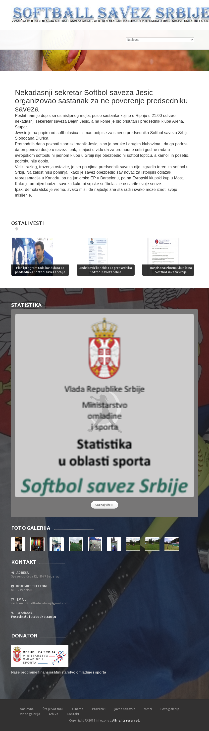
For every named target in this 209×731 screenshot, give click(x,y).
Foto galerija (169, 709)
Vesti (148, 709)
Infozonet (103, 720)
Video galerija (30, 714)
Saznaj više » (104, 505)
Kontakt (73, 714)
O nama (77, 709)
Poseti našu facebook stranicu (33, 617)
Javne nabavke (125, 709)
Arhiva (53, 714)
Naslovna (27, 709)
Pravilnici (98, 709)
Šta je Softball (53, 709)
